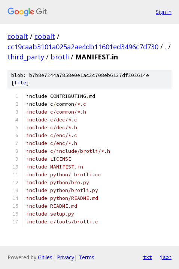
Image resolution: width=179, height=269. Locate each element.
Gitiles (45, 257)
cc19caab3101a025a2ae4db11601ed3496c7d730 (82, 46)
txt (147, 257)
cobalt (17, 36)
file (20, 83)
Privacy (65, 257)
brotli (60, 56)
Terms (86, 257)
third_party (25, 56)
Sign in (164, 11)
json (166, 257)
